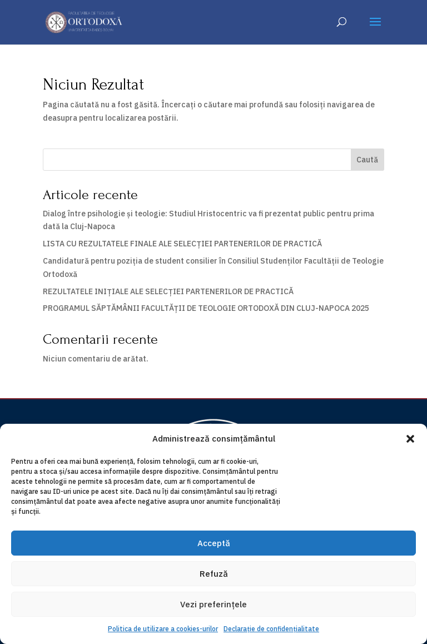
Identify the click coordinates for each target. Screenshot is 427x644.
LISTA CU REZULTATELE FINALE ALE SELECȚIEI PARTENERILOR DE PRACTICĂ (182, 244)
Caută (367, 160)
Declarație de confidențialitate (271, 629)
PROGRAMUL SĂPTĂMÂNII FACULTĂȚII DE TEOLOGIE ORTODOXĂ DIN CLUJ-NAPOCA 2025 (206, 308)
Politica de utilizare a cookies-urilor (163, 629)
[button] (410, 438)
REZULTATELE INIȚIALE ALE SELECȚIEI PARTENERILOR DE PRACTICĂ (168, 291)
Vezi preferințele (213, 604)
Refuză (214, 573)
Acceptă (213, 543)
